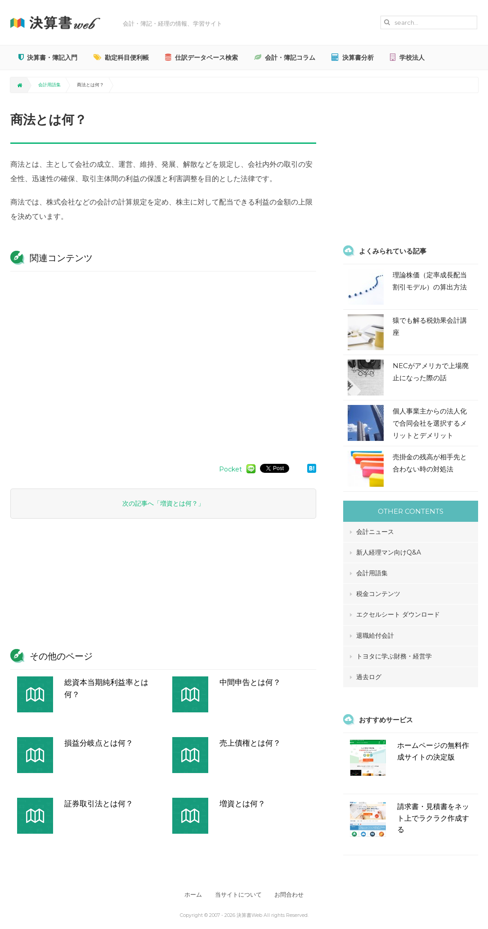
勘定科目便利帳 (121, 57)
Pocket (230, 469)
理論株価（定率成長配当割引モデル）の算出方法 (430, 281)
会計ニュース (375, 532)
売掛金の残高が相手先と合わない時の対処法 (430, 463)
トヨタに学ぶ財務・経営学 (394, 656)
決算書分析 (352, 57)
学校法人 (407, 57)
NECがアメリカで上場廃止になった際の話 (431, 371)
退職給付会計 (375, 635)
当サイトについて (238, 894)
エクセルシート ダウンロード (398, 614)
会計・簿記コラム (284, 57)
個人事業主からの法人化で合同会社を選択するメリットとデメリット (430, 423)
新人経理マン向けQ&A (388, 552)
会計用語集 (49, 85)
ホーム (191, 894)
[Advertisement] (163, 363)
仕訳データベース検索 (201, 57)
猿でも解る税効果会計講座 (430, 326)
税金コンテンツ (378, 594)
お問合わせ (291, 894)
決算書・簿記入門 (47, 57)
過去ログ (368, 677)
